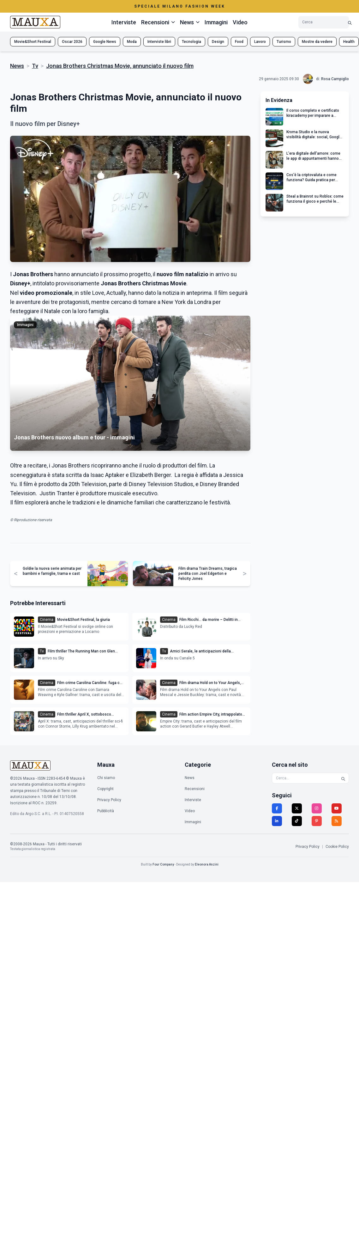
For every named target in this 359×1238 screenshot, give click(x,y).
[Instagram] (317, 808)
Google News (104, 41)
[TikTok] (297, 821)
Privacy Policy (109, 800)
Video (240, 22)
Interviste (123, 22)
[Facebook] (277, 808)
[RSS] (337, 821)
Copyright (105, 789)
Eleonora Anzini (206, 864)
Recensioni (195, 789)
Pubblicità (105, 811)
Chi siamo (106, 778)
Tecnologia (191, 41)
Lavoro (260, 41)
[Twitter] (297, 808)
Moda (132, 41)
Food (239, 41)
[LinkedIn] (277, 821)
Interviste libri (159, 41)
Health (349, 41)
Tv (35, 65)
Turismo (284, 41)
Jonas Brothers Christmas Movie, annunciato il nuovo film (120, 65)
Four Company (163, 864)
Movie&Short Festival (32, 41)
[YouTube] (337, 808)
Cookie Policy (337, 846)
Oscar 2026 (72, 41)
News (17, 65)
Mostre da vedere (317, 41)
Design (218, 41)
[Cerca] (350, 22)
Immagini (216, 22)
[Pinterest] (317, 821)
